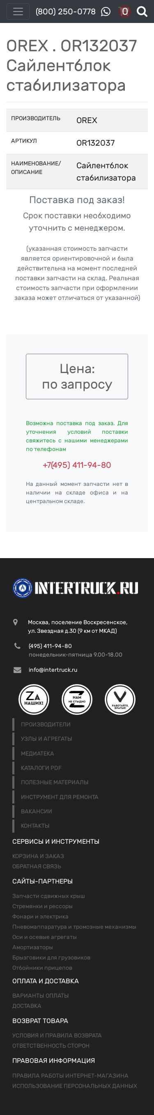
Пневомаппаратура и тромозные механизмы (74, 926)
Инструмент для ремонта (60, 797)
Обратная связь (36, 866)
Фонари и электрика (40, 916)
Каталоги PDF (41, 768)
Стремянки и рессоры (42, 906)
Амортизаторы (32, 947)
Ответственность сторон (51, 1045)
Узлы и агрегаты (46, 738)
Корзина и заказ (38, 856)
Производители (46, 724)
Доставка (26, 1006)
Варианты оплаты (40, 995)
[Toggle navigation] (18, 11)
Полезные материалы (55, 782)
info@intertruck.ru (53, 669)
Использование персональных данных (74, 1086)
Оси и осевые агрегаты (44, 937)
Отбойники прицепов (42, 967)
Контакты (35, 825)
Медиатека (37, 753)
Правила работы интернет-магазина (70, 1075)
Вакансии (36, 811)
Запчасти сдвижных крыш (48, 896)
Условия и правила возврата (57, 1035)
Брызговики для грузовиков (51, 957)
